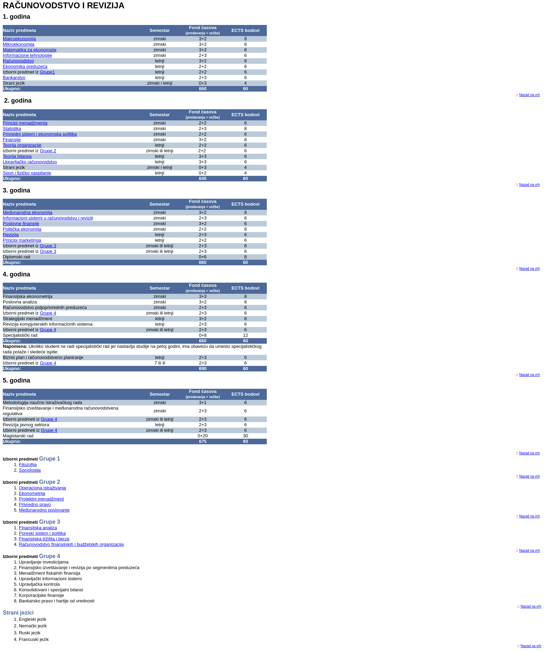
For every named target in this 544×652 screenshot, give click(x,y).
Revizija (11, 234)
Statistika (12, 128)
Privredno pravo (35, 504)
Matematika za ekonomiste (30, 49)
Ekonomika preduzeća (25, 66)
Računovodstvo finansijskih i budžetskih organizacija (71, 544)
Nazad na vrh (529, 95)
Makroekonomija (19, 38)
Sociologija (30, 470)
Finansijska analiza (38, 527)
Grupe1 (47, 72)
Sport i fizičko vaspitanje (27, 172)
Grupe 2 (48, 150)
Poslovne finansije (21, 223)
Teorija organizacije (22, 145)
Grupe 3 (48, 245)
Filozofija (27, 464)
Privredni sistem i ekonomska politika (40, 134)
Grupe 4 (48, 313)
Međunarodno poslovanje (44, 510)
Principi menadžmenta (25, 123)
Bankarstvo (14, 77)
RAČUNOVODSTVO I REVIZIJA (64, 5)
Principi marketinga (22, 240)
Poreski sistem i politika (42, 533)
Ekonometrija (32, 493)
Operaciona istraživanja (42, 487)
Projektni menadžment (41, 498)
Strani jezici (18, 613)
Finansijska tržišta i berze (44, 538)
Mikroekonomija (18, 44)
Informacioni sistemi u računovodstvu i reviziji (48, 218)
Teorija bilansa (17, 156)
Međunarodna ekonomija (27, 212)
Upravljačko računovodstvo (30, 161)
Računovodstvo (18, 60)
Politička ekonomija (22, 229)
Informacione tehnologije (27, 55)
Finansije (12, 139)
